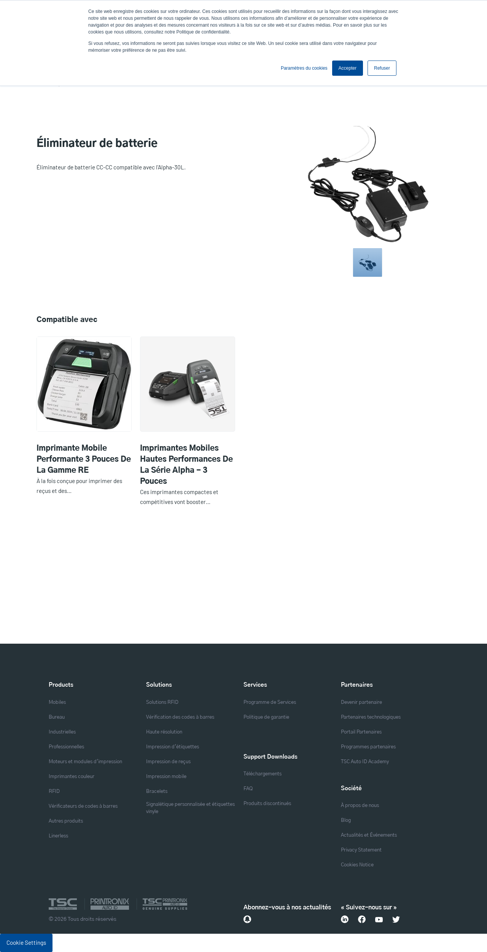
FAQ (248, 788)
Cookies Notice (357, 865)
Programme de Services (270, 702)
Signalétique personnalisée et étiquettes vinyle (190, 808)
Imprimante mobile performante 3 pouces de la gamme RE (84, 459)
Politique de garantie (266, 717)
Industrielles (62, 732)
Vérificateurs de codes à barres (83, 806)
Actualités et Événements (369, 835)
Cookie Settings (26, 942)
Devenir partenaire (361, 702)
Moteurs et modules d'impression (85, 761)
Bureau (57, 717)
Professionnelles (66, 747)
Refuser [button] (382, 68)
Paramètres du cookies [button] (304, 68)
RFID (54, 791)
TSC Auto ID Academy (365, 761)
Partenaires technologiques (371, 717)
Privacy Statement (361, 850)
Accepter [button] (347, 68)
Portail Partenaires (361, 732)
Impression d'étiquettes (172, 747)
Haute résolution (164, 732)
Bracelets (156, 791)
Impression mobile (166, 776)
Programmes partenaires (368, 747)
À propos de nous (360, 805)
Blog (346, 820)
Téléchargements (263, 774)
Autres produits (66, 821)
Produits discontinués (267, 803)
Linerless (58, 836)
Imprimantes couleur (71, 776)
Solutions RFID (162, 702)
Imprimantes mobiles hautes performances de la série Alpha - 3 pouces (186, 465)
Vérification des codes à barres (180, 717)
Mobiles (57, 702)
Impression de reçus (168, 761)
